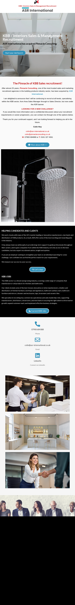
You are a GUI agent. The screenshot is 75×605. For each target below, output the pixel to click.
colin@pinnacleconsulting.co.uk (37, 134)
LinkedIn (37, 361)
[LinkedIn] (37, 355)
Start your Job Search (14, 53)
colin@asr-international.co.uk (37, 131)
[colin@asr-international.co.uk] (37, 339)
